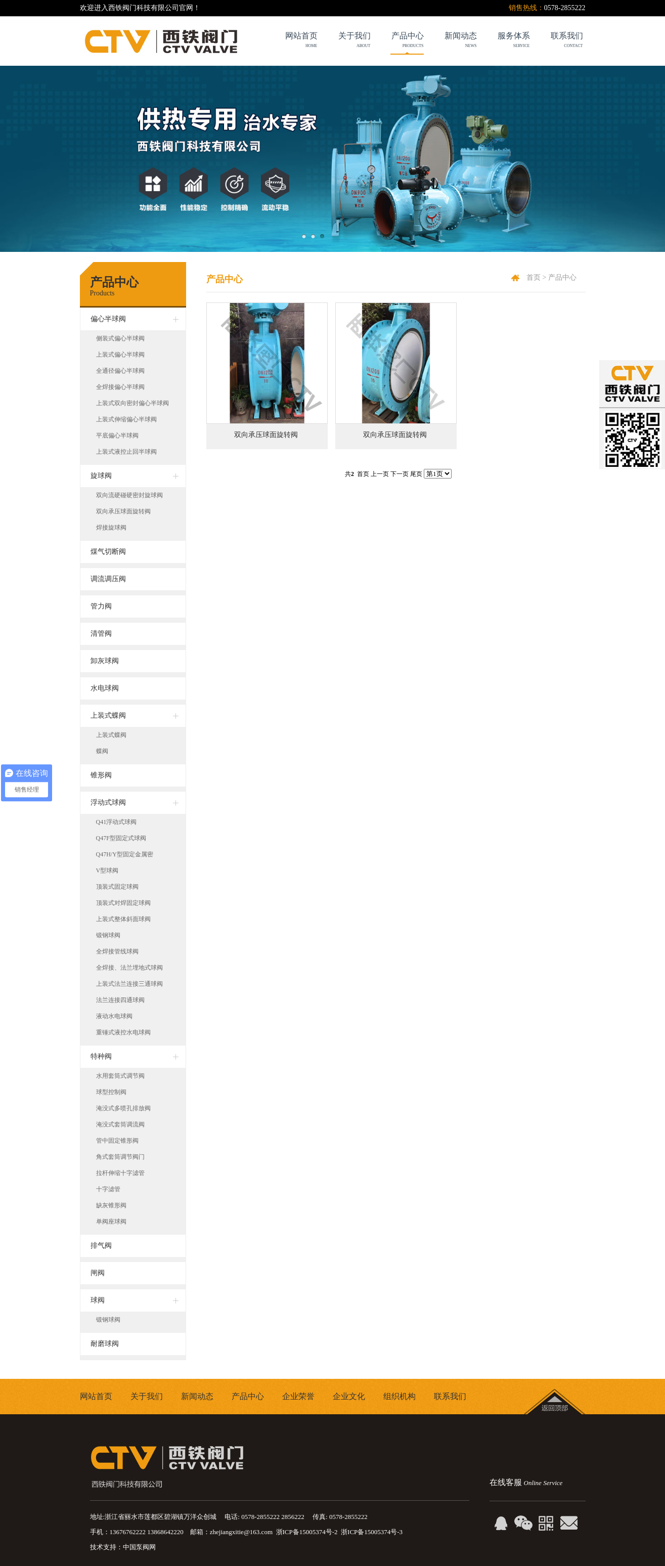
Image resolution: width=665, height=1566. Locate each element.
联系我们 (450, 1396)
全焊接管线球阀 (117, 951)
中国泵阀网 (139, 1547)
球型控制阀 (111, 1092)
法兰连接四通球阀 (120, 1000)
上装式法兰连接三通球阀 (129, 983)
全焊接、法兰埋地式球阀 (129, 967)
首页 (533, 277)
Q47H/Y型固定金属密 (124, 854)
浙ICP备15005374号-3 (372, 1532)
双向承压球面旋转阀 (266, 435)
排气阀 (101, 1245)
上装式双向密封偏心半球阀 (132, 403)
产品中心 (397, 41)
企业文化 (349, 1396)
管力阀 (101, 606)
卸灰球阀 (105, 661)
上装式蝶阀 (108, 715)
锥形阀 (101, 775)
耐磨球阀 (105, 1343)
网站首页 (96, 1396)
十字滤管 (108, 1189)
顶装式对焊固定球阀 (123, 902)
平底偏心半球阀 (117, 435)
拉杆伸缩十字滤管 (120, 1173)
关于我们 (146, 1396)
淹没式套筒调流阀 (120, 1124)
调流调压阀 (108, 579)
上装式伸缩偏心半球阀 (126, 419)
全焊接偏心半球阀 (120, 386)
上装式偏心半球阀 (120, 354)
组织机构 (399, 1396)
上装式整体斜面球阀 (123, 919)
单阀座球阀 (111, 1221)
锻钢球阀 (108, 935)
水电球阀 (105, 688)
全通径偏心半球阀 (120, 370)
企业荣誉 (298, 1396)
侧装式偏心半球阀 (120, 338)
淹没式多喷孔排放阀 (123, 1108)
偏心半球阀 (108, 319)
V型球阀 (107, 870)
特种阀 (101, 1056)
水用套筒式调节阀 (120, 1075)
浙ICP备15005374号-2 (307, 1532)
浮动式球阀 (108, 802)
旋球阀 (101, 476)
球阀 (98, 1300)
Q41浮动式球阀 (116, 821)
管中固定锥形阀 (117, 1140)
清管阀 (101, 633)
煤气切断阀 (108, 551)
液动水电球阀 (114, 1016)
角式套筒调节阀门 (120, 1156)
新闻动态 (197, 1396)
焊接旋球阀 (111, 527)
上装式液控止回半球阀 (126, 451)
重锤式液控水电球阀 (123, 1032)
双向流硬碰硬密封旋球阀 (129, 495)
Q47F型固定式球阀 (121, 838)
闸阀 (98, 1273)
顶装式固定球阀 (117, 886)
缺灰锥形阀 (111, 1205)
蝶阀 (102, 751)
